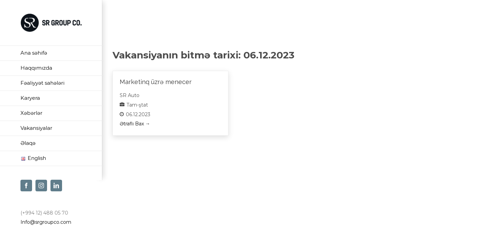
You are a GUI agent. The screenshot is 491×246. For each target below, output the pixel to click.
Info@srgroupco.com (45, 222)
